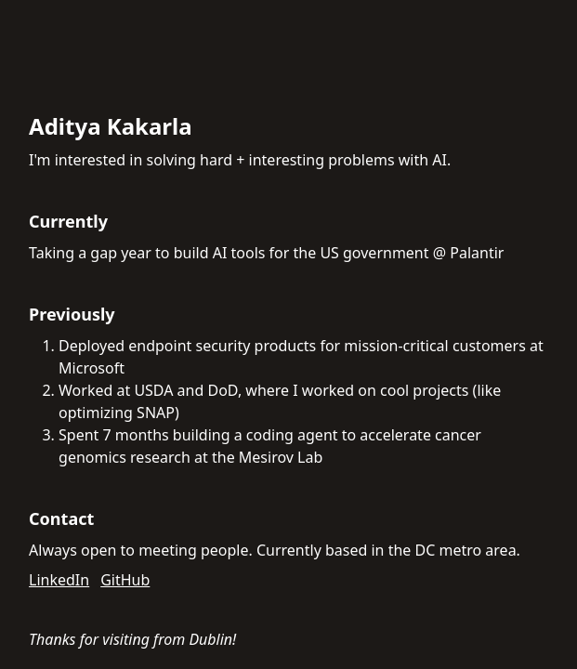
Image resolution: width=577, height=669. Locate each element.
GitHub (125, 580)
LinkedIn (59, 580)
